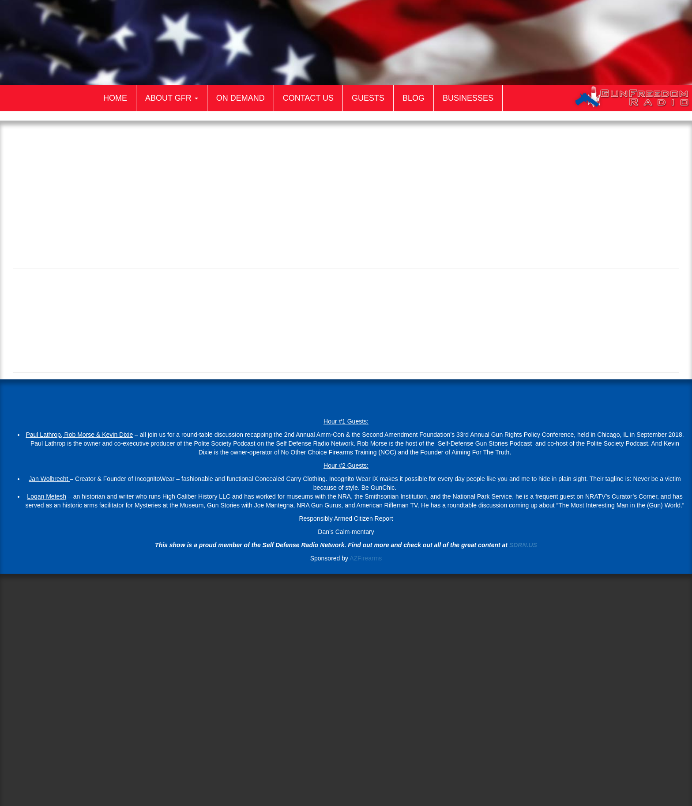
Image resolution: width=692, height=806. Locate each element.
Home (115, 98)
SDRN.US (523, 545)
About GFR (171, 98)
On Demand (240, 98)
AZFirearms (366, 558)
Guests (368, 98)
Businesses (468, 98)
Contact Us (308, 98)
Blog (413, 98)
